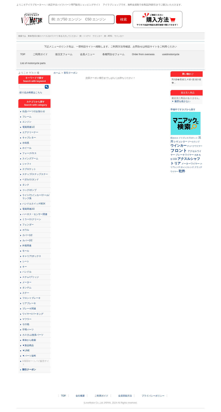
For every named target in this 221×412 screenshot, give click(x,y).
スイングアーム (30, 158)
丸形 (196, 155)
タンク (25, 184)
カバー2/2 (27, 240)
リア (177, 163)
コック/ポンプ (29, 190)
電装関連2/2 (28, 209)
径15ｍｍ (174, 138)
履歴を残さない (182, 101)
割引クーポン (71, 73)
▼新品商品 (28, 345)
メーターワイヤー (190, 163)
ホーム (57, 73)
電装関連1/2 (28, 127)
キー (24, 266)
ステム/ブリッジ (30, 277)
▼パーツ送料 (29, 355)
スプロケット (29, 169)
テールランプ (193, 142)
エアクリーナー (30, 132)
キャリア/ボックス (31, 256)
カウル (25, 230)
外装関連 (26, 245)
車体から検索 (29, 340)
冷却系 (25, 143)
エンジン (26, 121)
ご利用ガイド (40, 54)
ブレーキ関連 (29, 308)
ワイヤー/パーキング (32, 314)
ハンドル (26, 271)
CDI (175, 159)
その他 (25, 324)
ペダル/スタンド (30, 179)
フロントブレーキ (31, 298)
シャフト (26, 163)
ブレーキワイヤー (185, 154)
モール (25, 251)
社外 (182, 171)
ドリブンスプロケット (188, 138)
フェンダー (28, 224)
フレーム (26, 116)
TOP (22, 54)
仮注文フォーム (63, 54)
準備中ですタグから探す (182, 109)
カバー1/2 (27, 235)
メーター (26, 282)
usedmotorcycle (170, 54)
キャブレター (29, 137)
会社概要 (80, 395)
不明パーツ (28, 329)
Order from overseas (143, 54)
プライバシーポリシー (153, 395)
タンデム (26, 287)
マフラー (26, 319)
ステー (25, 293)
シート (25, 261)
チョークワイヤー (194, 146)
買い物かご (187, 74)
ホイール (26, 148)
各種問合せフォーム (113, 54)
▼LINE (26, 350)
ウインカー (178, 145)
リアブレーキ (29, 303)
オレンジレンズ (187, 167)
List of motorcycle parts (33, 63)
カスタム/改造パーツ (32, 334)
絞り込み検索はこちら (30, 92)
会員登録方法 (125, 395)
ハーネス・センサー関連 (34, 214)
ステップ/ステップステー (35, 174)
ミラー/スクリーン (31, 219)
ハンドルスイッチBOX (33, 203)
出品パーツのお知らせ (33, 111)
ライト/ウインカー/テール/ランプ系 (35, 197)
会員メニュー (87, 54)
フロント (178, 150)
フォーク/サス (29, 153)
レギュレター (180, 141)
